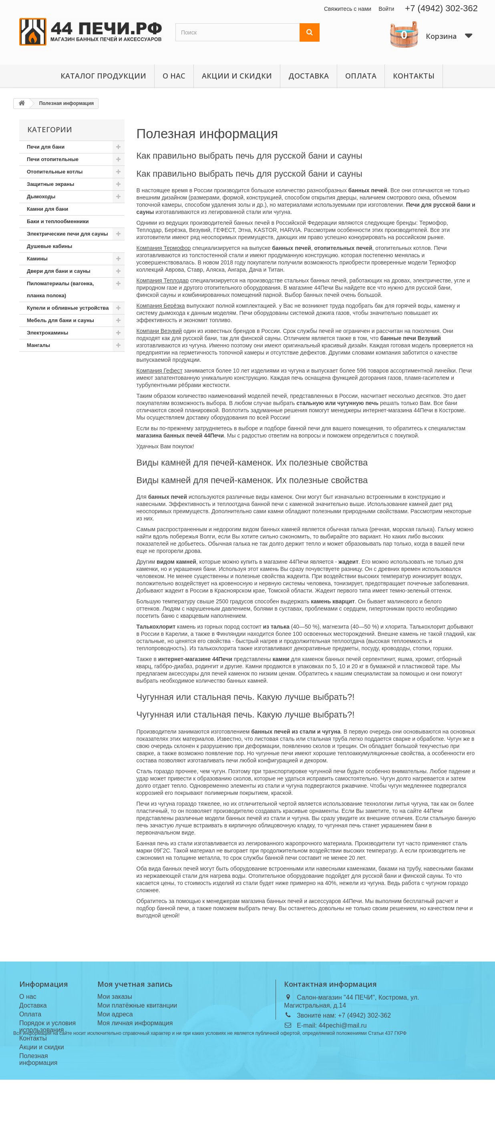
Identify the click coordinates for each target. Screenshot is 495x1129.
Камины (37, 259)
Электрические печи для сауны (67, 234)
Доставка (308, 76)
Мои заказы (114, 996)
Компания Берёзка (161, 305)
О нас (174, 76)
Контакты (414, 76)
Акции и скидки (237, 76)
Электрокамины (47, 333)
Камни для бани (47, 209)
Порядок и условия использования (47, 1026)
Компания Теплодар (163, 280)
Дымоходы (41, 197)
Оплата (360, 76)
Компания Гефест (160, 370)
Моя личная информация (135, 1023)
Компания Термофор (164, 248)
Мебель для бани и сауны (60, 320)
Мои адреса (115, 1014)
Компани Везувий (159, 331)
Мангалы (38, 345)
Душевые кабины (49, 246)
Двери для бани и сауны (59, 271)
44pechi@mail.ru (342, 1025)
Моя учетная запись (135, 984)
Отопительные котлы (54, 172)
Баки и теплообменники (58, 221)
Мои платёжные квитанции (137, 1005)
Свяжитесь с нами (347, 9)
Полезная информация (207, 133)
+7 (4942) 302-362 (441, 8)
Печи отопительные (52, 159)
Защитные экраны (50, 184)
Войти (386, 9)
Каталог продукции (103, 76)
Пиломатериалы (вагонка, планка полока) (60, 289)
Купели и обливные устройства (68, 308)
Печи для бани (45, 147)
